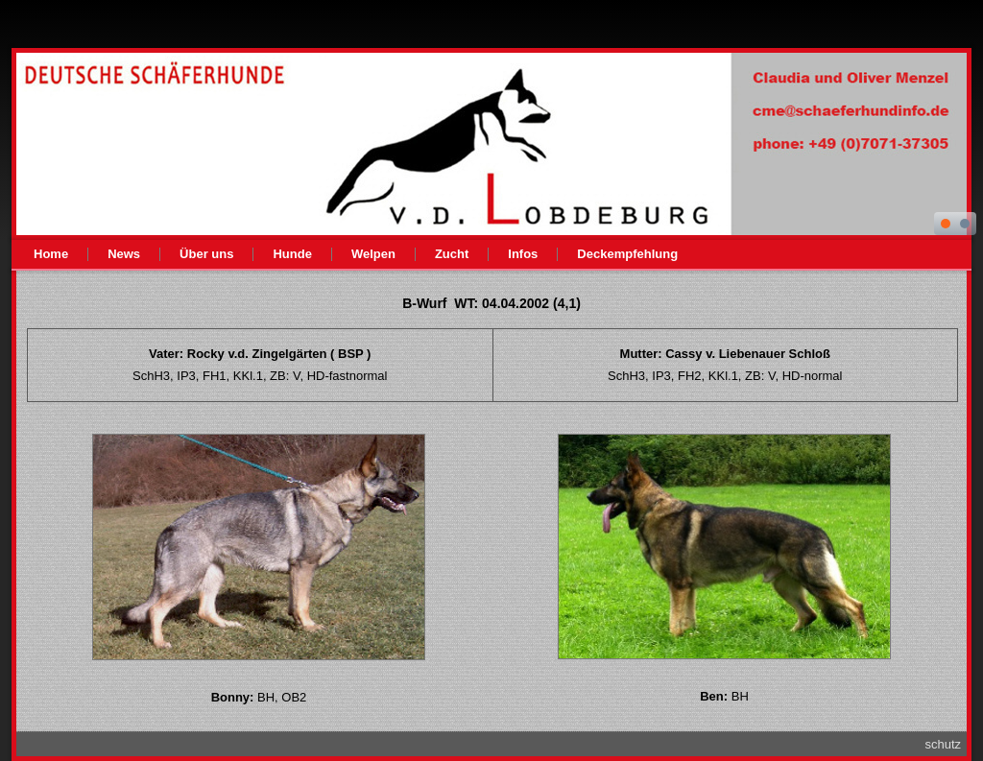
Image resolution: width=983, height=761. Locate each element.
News (124, 254)
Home (51, 254)
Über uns (206, 254)
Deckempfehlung (627, 254)
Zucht (451, 254)
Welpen (373, 254)
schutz (942, 744)
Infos (523, 254)
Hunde (292, 254)
